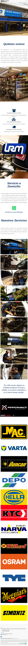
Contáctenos (2, 632)
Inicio (1, 627)
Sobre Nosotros (17, 638)
